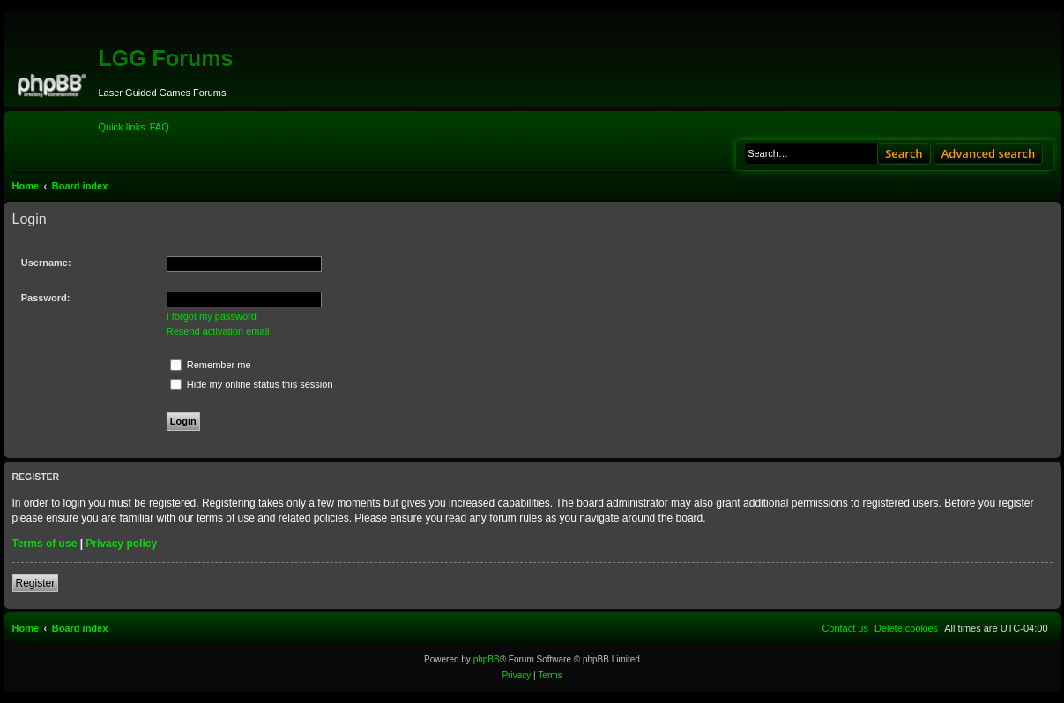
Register (36, 583)
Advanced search (988, 153)
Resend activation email (218, 331)
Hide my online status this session (251, 384)
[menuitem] (159, 126)
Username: (46, 262)
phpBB (486, 659)
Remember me (210, 364)
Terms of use (45, 543)
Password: (46, 297)
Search (904, 153)
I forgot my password (212, 316)
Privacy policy (121, 543)
